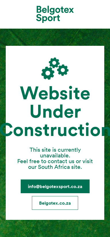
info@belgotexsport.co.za (55, 186)
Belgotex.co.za (55, 203)
